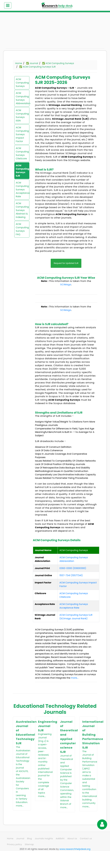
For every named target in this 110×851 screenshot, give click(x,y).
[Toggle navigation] (7, 5)
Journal (20, 838)
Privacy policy (14, 844)
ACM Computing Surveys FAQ (22, 229)
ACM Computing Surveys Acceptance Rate (22, 189)
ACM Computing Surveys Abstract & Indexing (22, 210)
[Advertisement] (21, 31)
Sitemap (29, 844)
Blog (29, 838)
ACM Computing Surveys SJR (22, 170)
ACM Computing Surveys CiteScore (22, 153)
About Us (72, 838)
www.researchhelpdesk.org (74, 849)
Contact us (86, 838)
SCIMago (65, 284)
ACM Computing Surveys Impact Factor (22, 134)
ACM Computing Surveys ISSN (22, 115)
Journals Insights (44, 838)
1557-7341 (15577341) (71, 575)
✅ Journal (32, 63)
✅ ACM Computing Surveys (58, 63)
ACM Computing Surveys (22, 83)
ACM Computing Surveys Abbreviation (22, 98)
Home (18, 63)
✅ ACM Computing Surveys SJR (37, 66)
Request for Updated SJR (66, 263)
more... (74, 677)
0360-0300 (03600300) (72, 568)
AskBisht (60, 838)
